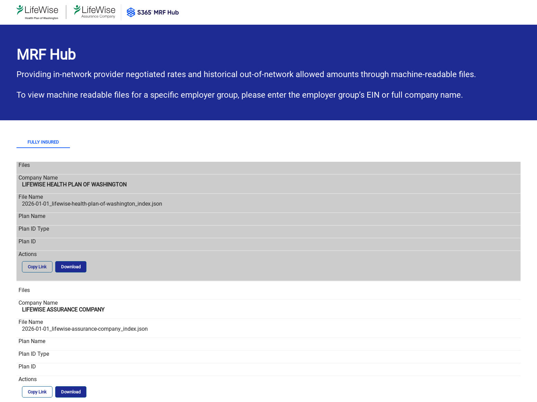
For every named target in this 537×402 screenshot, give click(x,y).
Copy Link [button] (37, 266)
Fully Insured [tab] (43, 142)
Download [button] (71, 266)
